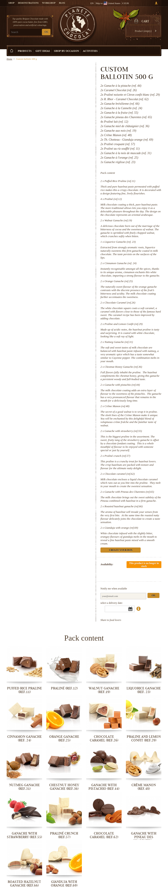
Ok (153, 595)
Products (25, 51)
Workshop (49, 3)
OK (46, 32)
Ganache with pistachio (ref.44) (122, 384)
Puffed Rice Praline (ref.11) (120, 181)
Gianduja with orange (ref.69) (121, 527)
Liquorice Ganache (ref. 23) (120, 241)
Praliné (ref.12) (113, 199)
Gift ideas (42, 51)
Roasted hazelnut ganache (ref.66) (124, 506)
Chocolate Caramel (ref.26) (120, 302)
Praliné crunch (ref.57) (117, 455)
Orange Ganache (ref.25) (119, 281)
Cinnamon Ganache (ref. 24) (121, 263)
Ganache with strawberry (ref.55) (123, 431)
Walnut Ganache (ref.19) (118, 220)
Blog (62, 3)
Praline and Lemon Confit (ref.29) (124, 324)
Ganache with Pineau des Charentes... (143, 837)
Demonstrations (28, 3)
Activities (90, 51)
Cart (145, 21)
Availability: (106, 564)
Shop (11, 3)
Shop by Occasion (66, 51)
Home (9, 59)
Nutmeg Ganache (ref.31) (119, 342)
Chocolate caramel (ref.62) (120, 473)
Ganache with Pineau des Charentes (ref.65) (129, 491)
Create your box (147, 47)
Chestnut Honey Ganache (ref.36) (123, 366)
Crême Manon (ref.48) (117, 406)
